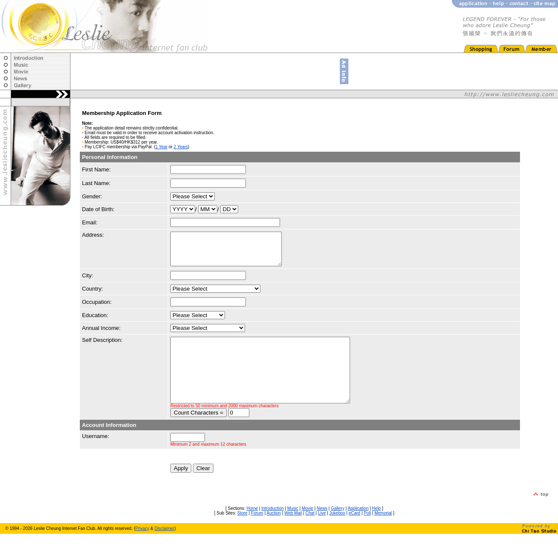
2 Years (181, 146)
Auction (273, 532)
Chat (309, 532)
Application (358, 527)
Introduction (272, 527)
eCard (354, 532)
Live (322, 532)
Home (252, 527)
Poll (367, 532)
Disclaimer (165, 547)
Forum (257, 532)
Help (376, 527)
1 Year (161, 146)
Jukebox (337, 532)
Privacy (142, 547)
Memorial (383, 532)
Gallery (338, 527)
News (322, 527)
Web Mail (293, 532)
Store (242, 532)
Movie (307, 527)
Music (292, 527)
